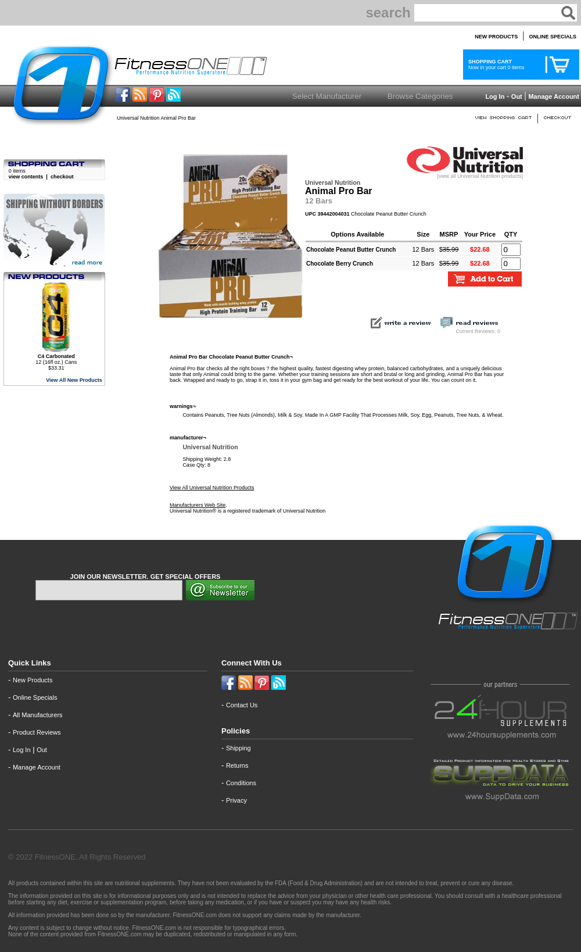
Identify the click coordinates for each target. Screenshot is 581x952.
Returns (237, 765)
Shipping (238, 748)
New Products (32, 680)
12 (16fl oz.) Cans (56, 359)
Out (517, 96)
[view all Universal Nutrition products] (465, 174)
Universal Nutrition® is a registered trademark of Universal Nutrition (247, 511)
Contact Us (241, 705)
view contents (26, 177)
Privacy (236, 800)
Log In (494, 96)
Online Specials (35, 697)
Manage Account (552, 96)
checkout (62, 177)
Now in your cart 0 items (495, 64)
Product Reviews (37, 732)
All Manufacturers (38, 714)
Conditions (241, 782)
